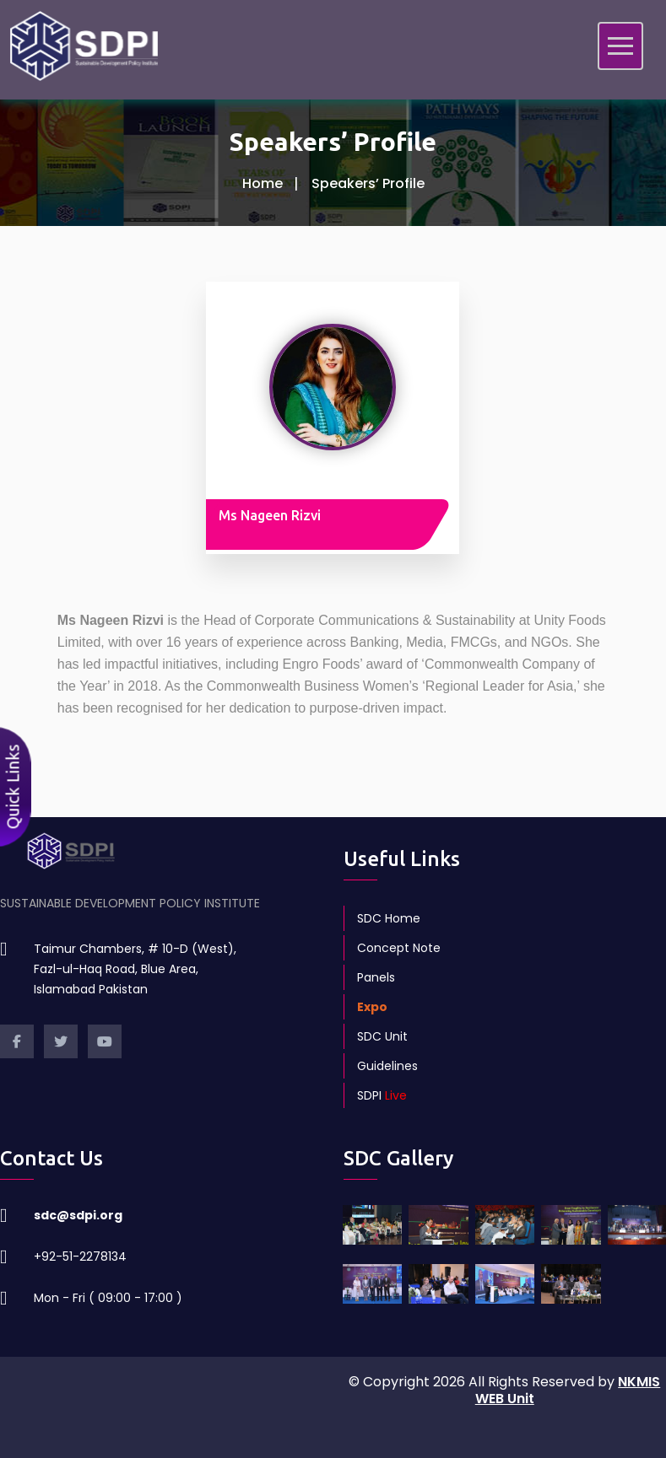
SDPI (382, 1095)
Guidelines (387, 1065)
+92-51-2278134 (80, 1256)
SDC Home (388, 918)
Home (262, 183)
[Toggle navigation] (620, 46)
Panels (376, 977)
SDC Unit (382, 1036)
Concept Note (399, 947)
